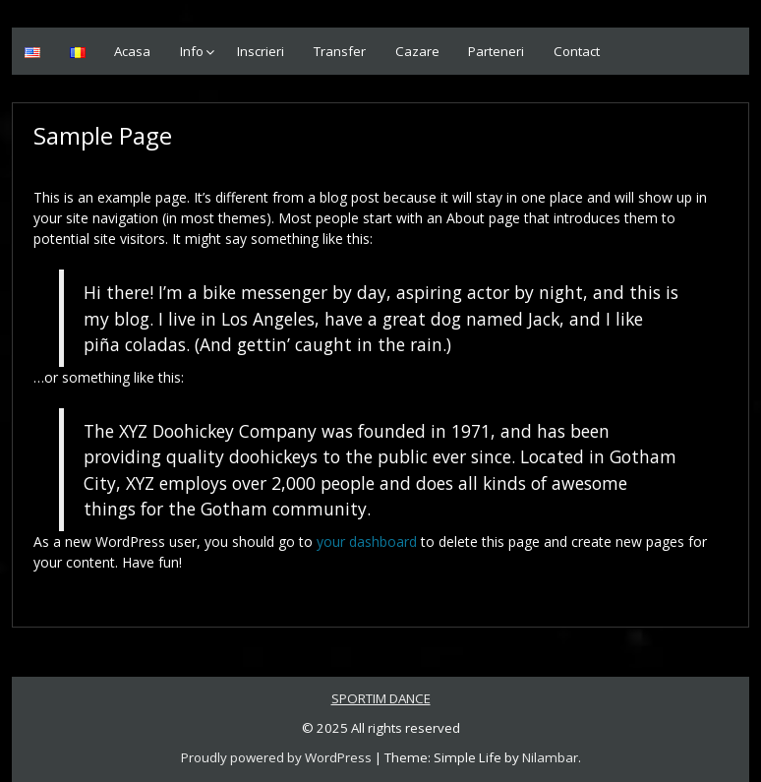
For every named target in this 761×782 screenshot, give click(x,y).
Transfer (340, 51)
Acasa (132, 51)
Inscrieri (260, 51)
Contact (577, 51)
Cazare (417, 51)
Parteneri (496, 51)
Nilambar (550, 757)
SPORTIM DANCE (381, 698)
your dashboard (367, 541)
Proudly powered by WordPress (276, 757)
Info (192, 51)
